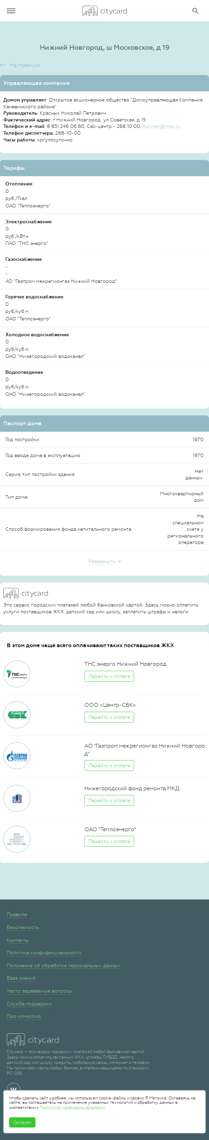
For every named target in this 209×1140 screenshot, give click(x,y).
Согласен (22, 1122)
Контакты (18, 940)
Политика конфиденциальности (44, 952)
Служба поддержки (29, 1003)
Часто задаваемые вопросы (39, 991)
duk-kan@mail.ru (161, 126)
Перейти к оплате (109, 676)
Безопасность (23, 927)
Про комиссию (24, 1016)
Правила (17, 914)
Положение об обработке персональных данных (63, 965)
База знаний (21, 978)
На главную (24, 65)
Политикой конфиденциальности (72, 1107)
